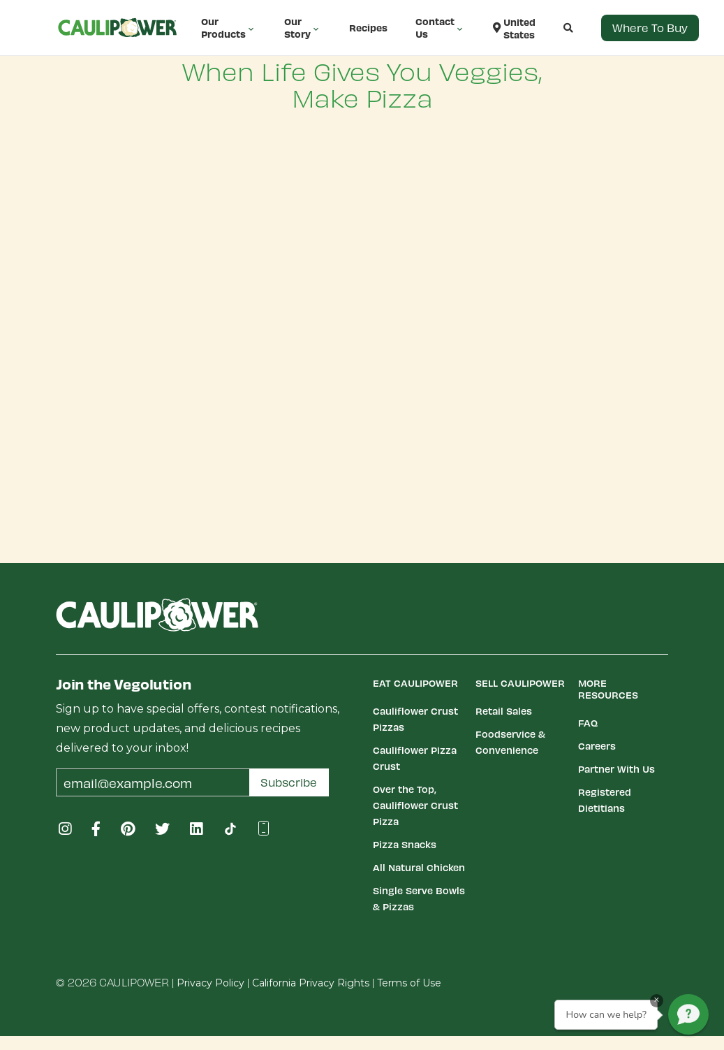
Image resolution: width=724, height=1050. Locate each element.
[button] (554, 28)
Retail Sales (503, 711)
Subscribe (288, 782)
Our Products (228, 27)
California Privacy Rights (310, 983)
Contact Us (440, 27)
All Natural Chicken (419, 867)
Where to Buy (650, 27)
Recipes (368, 28)
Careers (597, 746)
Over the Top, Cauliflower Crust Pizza (415, 805)
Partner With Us (616, 769)
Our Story (302, 27)
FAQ (588, 723)
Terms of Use (409, 983)
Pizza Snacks (404, 844)
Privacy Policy (210, 983)
